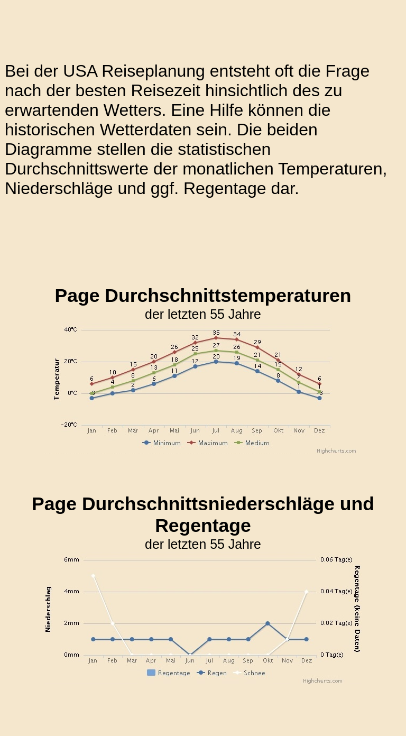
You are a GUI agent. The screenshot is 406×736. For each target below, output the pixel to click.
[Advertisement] (197, 241)
